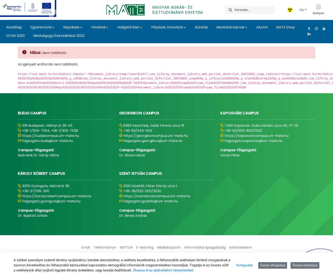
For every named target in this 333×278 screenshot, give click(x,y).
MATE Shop (285, 27)
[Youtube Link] (322, 28)
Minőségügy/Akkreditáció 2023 (58, 35)
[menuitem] (85, 247)
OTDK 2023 (15, 35)
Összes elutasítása (304, 265)
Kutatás (201, 27)
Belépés (318, 9)
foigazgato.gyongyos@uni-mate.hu (51, 201)
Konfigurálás (244, 265)
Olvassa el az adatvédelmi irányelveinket (163, 270)
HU (303, 9)
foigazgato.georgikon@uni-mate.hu (152, 140)
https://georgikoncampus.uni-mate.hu (155, 135)
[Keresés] (254, 10)
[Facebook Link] (307, 28)
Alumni (262, 27)
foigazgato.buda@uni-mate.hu (47, 140)
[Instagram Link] (315, 28)
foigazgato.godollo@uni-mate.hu (150, 201)
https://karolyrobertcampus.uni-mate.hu (56, 196)
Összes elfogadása (272, 265)
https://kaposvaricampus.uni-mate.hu (256, 135)
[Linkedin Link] (307, 33)
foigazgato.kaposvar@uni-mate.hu (253, 140)
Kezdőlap (14, 27)
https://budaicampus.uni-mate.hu (50, 135)
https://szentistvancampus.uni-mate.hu (156, 196)
